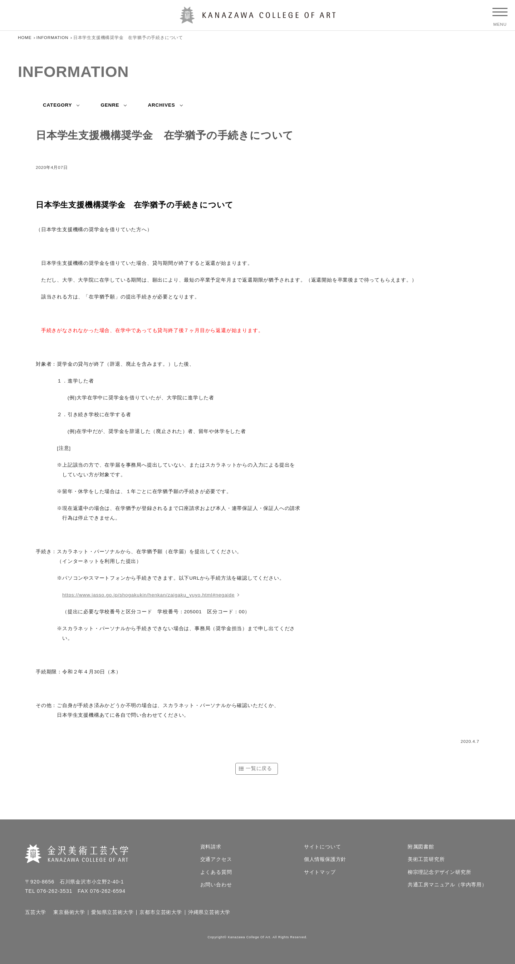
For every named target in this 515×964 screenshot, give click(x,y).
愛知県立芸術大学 (112, 912)
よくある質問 (216, 872)
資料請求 (210, 846)
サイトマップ (320, 872)
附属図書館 (421, 846)
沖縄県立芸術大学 (209, 912)
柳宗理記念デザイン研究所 (439, 872)
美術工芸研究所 (426, 859)
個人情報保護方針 (325, 859)
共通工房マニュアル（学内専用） (447, 884)
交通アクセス (216, 859)
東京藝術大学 (69, 912)
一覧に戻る (259, 768)
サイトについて (322, 846)
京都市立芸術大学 (160, 912)
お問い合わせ (216, 884)
